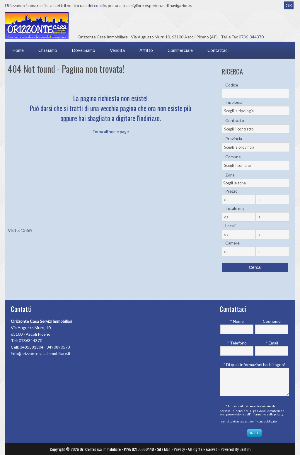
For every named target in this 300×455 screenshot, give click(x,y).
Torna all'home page (110, 131)
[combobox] (256, 111)
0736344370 (30, 340)
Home (18, 50)
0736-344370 (251, 36)
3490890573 (58, 346)
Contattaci (218, 50)
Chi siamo (47, 50)
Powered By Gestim (235, 449)
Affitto (146, 50)
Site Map (164, 449)
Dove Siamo (83, 50)
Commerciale (180, 50)
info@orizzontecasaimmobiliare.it (41, 353)
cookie (100, 5)
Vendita (117, 50)
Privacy (179, 449)
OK (289, 5)
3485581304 (31, 346)
